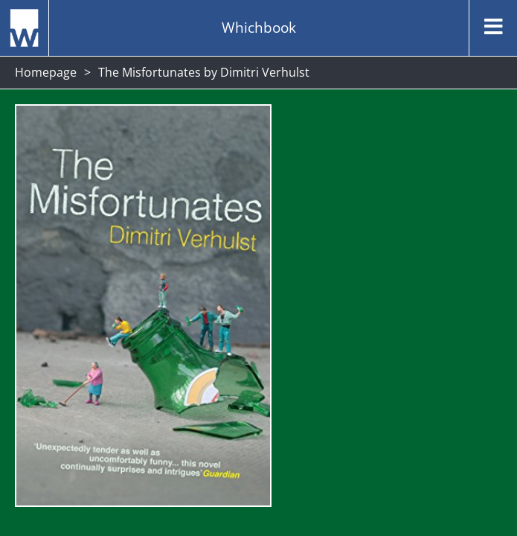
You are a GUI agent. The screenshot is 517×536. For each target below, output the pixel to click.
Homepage (46, 72)
